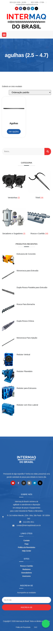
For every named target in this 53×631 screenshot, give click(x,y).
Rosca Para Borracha (26, 304)
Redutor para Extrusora (26, 388)
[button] (4, 34)
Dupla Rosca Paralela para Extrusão (32, 287)
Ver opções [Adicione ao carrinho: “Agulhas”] (14, 131)
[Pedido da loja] (30, 92)
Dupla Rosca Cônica (25, 321)
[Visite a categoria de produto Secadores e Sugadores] (14, 221)
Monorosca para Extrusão (27, 270)
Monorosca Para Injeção (27, 338)
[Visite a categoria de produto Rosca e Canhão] (39, 221)
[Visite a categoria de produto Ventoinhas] (14, 185)
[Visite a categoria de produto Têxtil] (39, 185)
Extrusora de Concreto (26, 254)
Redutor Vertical (23, 354)
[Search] (47, 151)
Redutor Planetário (24, 371)
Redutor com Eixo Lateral (27, 405)
